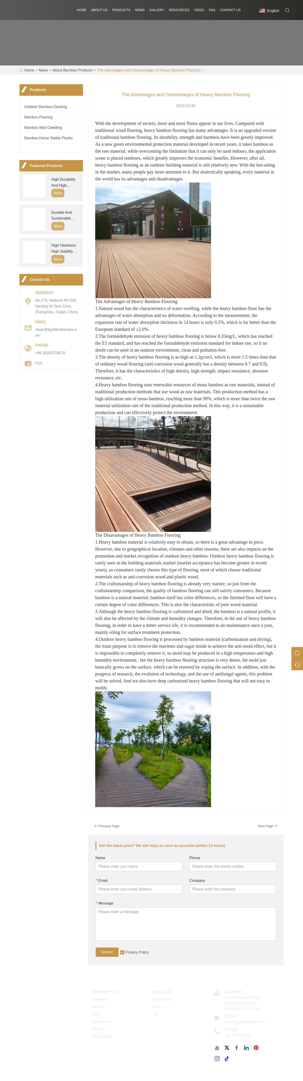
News (140, 10)
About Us (99, 10)
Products (121, 10)
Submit (107, 953)
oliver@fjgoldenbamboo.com (56, 333)
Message (104, 904)
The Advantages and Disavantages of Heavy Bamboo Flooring (148, 71)
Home (81, 10)
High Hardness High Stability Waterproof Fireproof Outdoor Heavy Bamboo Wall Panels (63, 249)
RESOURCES (179, 10)
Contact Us (230, 10)
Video (199, 10)
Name (100, 859)
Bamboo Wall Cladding (43, 128)
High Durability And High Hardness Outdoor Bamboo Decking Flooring (65, 183)
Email (101, 881)
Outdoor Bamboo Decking (45, 108)
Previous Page (107, 827)
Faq (155, 1015)
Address (233, 993)
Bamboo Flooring (38, 118)
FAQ (212, 10)
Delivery (98, 1008)
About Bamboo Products (72, 71)
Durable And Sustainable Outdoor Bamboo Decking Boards (64, 216)
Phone (194, 859)
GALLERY (156, 10)
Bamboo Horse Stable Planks (48, 139)
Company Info (163, 1000)
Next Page (267, 827)
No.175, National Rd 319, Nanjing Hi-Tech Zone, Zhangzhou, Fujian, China (56, 307)
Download (99, 1000)
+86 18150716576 (50, 354)
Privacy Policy (137, 953)
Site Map (98, 1030)
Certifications (101, 1022)
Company (197, 881)
